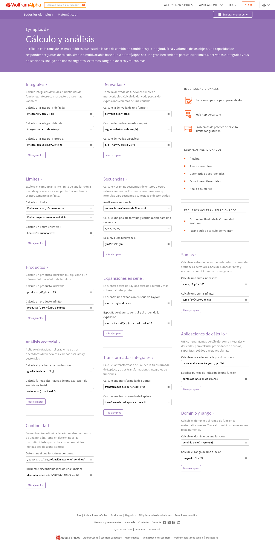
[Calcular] (83, 4)
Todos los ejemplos (38, 14)
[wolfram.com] (68, 537)
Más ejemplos (35, 155)
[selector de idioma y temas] (266, 5)
